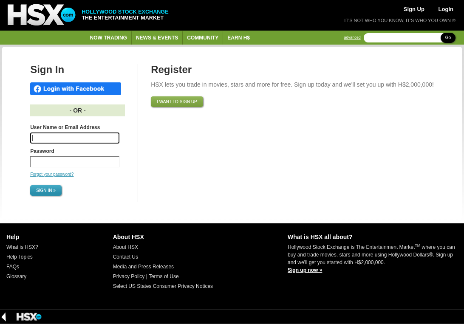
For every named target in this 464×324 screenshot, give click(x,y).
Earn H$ (238, 38)
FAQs (12, 267)
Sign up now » (305, 270)
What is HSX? (22, 247)
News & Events (157, 38)
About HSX (125, 247)
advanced (352, 37)
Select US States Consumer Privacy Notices (163, 286)
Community (202, 38)
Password (42, 151)
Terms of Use (164, 276)
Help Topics (19, 257)
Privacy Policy (129, 276)
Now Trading (108, 38)
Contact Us (125, 257)
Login (446, 9)
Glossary (16, 276)
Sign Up (414, 9)
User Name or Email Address (65, 127)
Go (448, 37)
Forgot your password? (52, 174)
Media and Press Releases (143, 267)
